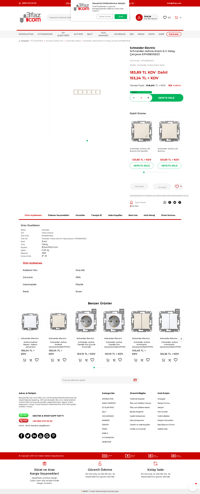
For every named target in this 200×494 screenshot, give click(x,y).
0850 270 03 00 (27, 3)
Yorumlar (80, 215)
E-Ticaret (91, 491)
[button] (87, 140)
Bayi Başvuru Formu (166, 425)
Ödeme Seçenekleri (58, 215)
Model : (147, 65)
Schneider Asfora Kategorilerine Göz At (173, 195)
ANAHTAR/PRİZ (109, 403)
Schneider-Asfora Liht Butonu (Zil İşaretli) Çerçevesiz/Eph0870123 (141, 149)
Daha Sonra (104, 16)
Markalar (174, 34)
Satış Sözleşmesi (137, 420)
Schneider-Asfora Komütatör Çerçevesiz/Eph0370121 (170, 344)
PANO (141, 34)
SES (132, 34)
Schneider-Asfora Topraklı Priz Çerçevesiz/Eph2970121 (115, 344)
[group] (87, 92)
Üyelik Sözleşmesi (137, 416)
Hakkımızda (163, 429)
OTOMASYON (45, 34)
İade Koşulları (115, 215)
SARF (161, 34)
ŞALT (90, 34)
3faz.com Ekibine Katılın (140, 407)
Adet (134, 92)
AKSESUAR (106, 442)
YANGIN (105, 425)
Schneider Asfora (73, 41)
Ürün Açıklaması (33, 215)
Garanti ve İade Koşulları (140, 425)
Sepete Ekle (166, 97)
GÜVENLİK (120, 34)
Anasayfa (24, 41)
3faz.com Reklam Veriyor (140, 403)
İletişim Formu (164, 403)
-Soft (84, 491)
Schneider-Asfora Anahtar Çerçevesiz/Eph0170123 (59, 344)
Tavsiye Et (96, 215)
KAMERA (106, 420)
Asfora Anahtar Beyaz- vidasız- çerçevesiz (30, 344)
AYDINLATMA (26, 34)
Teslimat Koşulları (137, 399)
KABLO (105, 433)
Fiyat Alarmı (138, 202)
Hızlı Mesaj (149, 215)
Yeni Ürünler (163, 412)
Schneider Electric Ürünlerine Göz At (144, 195)
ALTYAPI (78, 34)
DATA (151, 34)
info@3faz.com (174, 3)
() (167, 17)
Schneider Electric (142, 47)
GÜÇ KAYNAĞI (103, 34)
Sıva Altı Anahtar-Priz (55, 41)
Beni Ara (133, 215)
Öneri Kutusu (168, 215)
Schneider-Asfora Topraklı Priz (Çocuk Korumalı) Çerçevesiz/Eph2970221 (87, 344)
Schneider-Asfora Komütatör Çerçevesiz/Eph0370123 (142, 344)
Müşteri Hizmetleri (165, 420)
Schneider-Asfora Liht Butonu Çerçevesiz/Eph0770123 (169, 149)
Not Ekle (134, 206)
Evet (121, 16)
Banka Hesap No (136, 412)
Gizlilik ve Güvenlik (138, 429)
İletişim (161, 407)
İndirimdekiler (164, 416)
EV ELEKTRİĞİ (63, 34)
